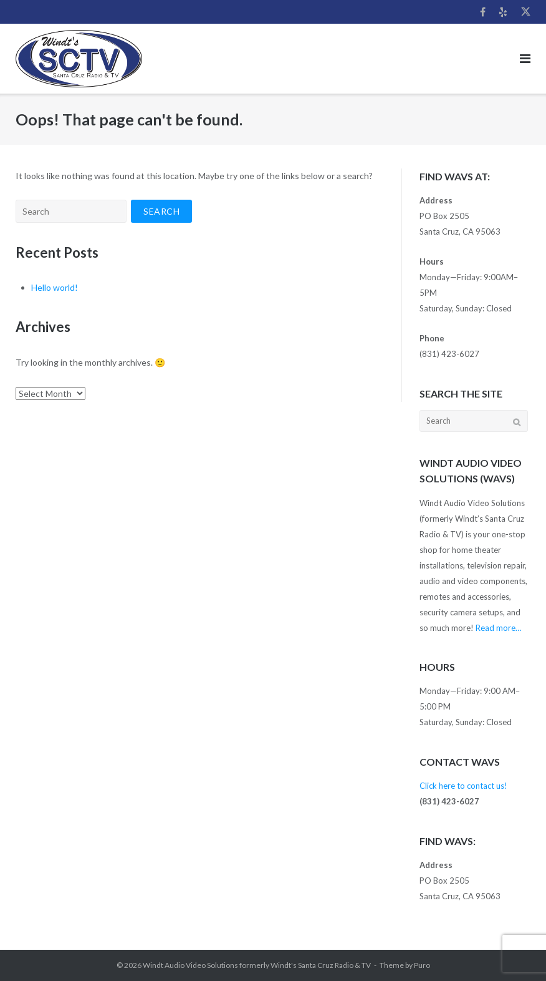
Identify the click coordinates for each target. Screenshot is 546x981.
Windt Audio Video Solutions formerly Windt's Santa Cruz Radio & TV (257, 965)
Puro (422, 965)
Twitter (525, 12)
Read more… (498, 628)
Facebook (483, 12)
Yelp (503, 12)
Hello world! (54, 287)
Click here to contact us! (463, 786)
